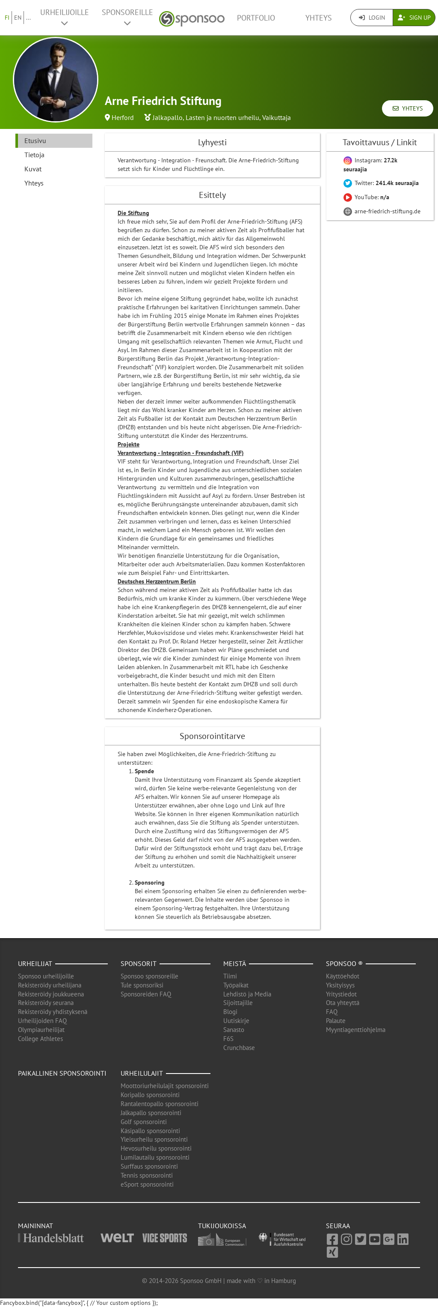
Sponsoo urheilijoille (46, 976)
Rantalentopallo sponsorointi (159, 1104)
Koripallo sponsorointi (150, 1095)
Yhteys (318, 18)
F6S (228, 1039)
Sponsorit (139, 963)
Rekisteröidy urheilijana (49, 985)
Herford (123, 117)
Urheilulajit (142, 1073)
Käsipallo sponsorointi (150, 1131)
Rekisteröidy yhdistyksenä (52, 1012)
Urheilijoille (64, 17)
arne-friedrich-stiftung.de (381, 211)
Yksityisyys (340, 985)
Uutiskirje (236, 1021)
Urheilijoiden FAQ (42, 1021)
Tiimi (230, 976)
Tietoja (34, 154)
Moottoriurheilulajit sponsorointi (165, 1086)
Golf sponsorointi (144, 1122)
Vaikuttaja (276, 117)
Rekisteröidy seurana (46, 1003)
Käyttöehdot (342, 976)
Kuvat (32, 168)
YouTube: (366, 197)
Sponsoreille (127, 17)
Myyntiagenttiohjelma (355, 1030)
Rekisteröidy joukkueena (51, 994)
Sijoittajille (238, 1003)
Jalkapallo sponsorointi (151, 1113)
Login (372, 17)
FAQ (331, 1012)
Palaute (336, 1021)
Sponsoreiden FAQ (146, 994)
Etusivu (35, 140)
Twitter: (381, 183)
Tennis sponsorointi (147, 1175)
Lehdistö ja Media (247, 994)
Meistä (234, 963)
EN (17, 17)
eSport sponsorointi (147, 1184)
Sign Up (414, 17)
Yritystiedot (341, 994)
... (28, 17)
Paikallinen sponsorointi (62, 1073)
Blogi (230, 1012)
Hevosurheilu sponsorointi (156, 1148)
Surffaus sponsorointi (149, 1166)
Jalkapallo (168, 117)
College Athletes (40, 1039)
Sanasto (233, 1030)
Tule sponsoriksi (142, 985)
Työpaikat (236, 985)
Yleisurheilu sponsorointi (154, 1139)
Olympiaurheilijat (41, 1030)
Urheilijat (35, 963)
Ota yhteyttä (342, 1003)
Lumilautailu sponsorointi (155, 1157)
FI (7, 17)
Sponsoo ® (344, 963)
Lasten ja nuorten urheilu (222, 117)
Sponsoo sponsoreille (149, 976)
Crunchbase (239, 1048)
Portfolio (256, 18)
